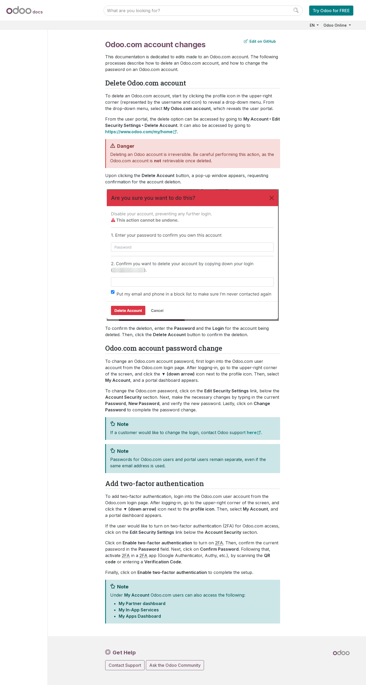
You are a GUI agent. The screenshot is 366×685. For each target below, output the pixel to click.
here (252, 432)
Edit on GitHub (260, 41)
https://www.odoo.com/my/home (139, 131)
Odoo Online (335, 25)
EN (313, 25)
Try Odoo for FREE (331, 10)
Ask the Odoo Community (175, 665)
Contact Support (125, 665)
